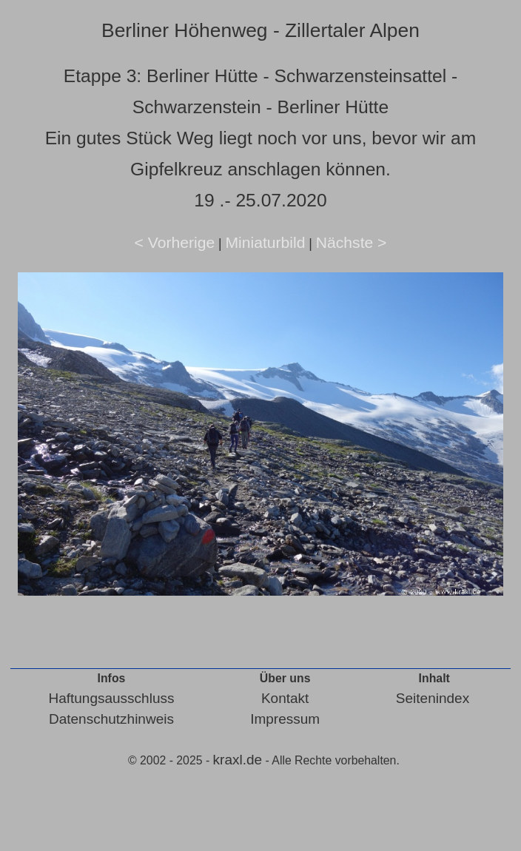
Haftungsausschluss (111, 698)
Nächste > (351, 242)
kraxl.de (238, 759)
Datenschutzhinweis (111, 719)
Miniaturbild (265, 242)
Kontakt (285, 698)
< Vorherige (175, 242)
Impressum (285, 719)
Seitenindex (432, 698)
